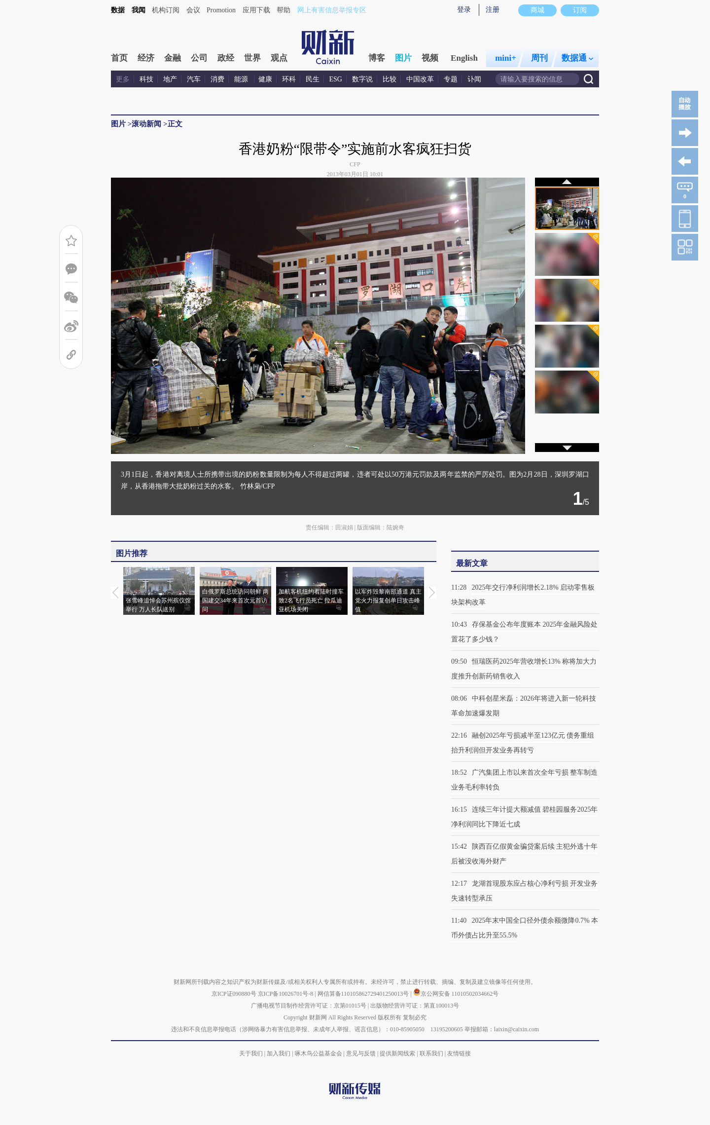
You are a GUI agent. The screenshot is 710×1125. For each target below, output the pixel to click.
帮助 (283, 10)
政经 (225, 58)
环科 (289, 79)
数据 (118, 10)
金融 (172, 58)
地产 (170, 79)
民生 (313, 79)
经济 (146, 58)
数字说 (362, 79)
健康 (265, 79)
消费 (217, 79)
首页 (119, 58)
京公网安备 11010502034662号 (456, 993)
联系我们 (431, 1053)
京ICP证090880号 (234, 993)
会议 (193, 10)
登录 (464, 9)
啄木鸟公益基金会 (319, 1053)
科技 (146, 79)
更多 (123, 79)
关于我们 (251, 1053)
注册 (492, 9)
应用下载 (256, 10)
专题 (451, 79)
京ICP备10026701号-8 (286, 993)
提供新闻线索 (397, 1053)
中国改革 (420, 79)
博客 (376, 58)
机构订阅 (165, 10)
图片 (403, 58)
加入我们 (278, 1053)
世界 (252, 58)
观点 (279, 58)
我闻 (138, 10)
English (464, 58)
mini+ (505, 58)
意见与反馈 (361, 1053)
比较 (389, 79)
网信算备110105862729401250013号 (364, 993)
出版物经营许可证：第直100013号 (414, 1005)
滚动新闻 (146, 124)
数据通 (577, 58)
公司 (199, 58)
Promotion (221, 10)
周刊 (539, 58)
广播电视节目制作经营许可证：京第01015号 (308, 1005)
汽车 (194, 79)
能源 (242, 79)
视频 (430, 58)
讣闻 (474, 79)
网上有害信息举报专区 (331, 10)
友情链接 (459, 1053)
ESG (335, 79)
